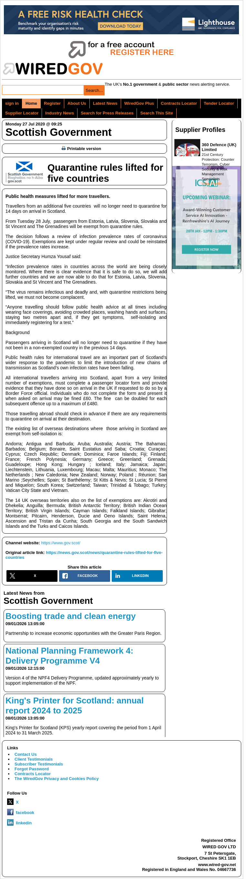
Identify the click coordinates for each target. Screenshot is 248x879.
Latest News (105, 103)
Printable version (81, 148)
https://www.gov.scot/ (60, 542)
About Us (76, 103)
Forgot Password (32, 768)
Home (31, 103)
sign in (12, 103)
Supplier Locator (21, 113)
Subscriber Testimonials (39, 764)
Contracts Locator (179, 103)
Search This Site (156, 113)
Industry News (59, 113)
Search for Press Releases (107, 113)
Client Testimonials (34, 759)
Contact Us (26, 754)
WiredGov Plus (139, 103)
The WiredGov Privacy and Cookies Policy (57, 778)
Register (52, 103)
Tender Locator (219, 103)
